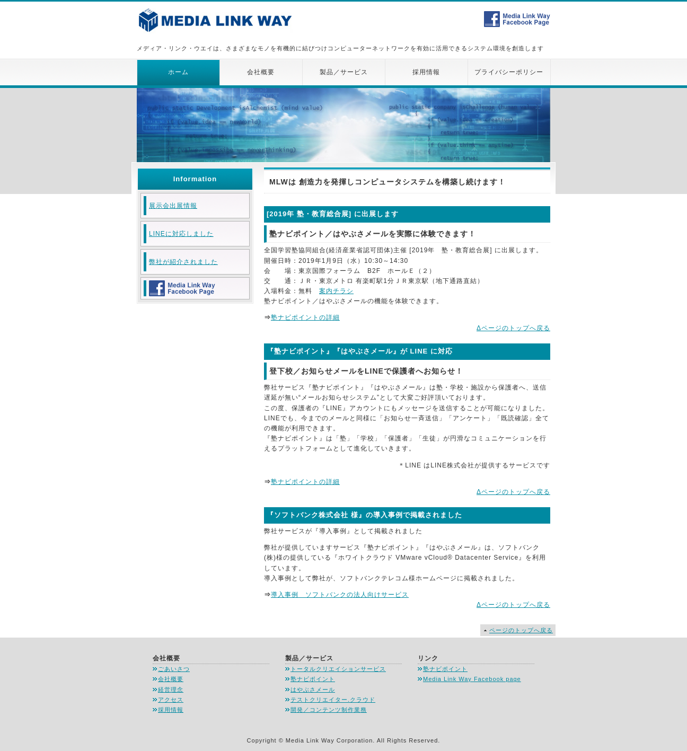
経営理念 (170, 689)
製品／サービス (344, 72)
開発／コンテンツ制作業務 (328, 709)
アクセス (170, 699)
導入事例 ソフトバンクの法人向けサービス (340, 594)
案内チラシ (336, 291)
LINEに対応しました (181, 233)
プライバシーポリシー (508, 72)
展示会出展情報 (173, 205)
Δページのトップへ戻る (513, 328)
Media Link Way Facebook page (472, 679)
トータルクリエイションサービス (338, 669)
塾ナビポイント (312, 679)
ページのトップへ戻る (521, 630)
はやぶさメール (312, 689)
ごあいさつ (174, 669)
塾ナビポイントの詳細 (305, 317)
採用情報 (426, 72)
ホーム (178, 72)
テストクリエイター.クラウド (332, 699)
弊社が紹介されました (183, 262)
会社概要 (261, 72)
